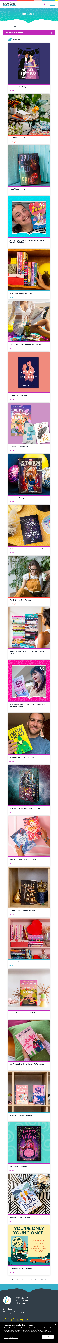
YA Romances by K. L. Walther (20, 1269)
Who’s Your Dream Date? (18, 962)
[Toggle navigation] (52, 4)
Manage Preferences (11, 1338)
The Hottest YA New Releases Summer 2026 (25, 344)
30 (35, 1279)
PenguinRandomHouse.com (11, 1313)
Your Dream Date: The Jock (19, 1217)
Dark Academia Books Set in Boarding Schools (26, 549)
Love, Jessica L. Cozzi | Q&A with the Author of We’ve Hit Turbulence (26, 241)
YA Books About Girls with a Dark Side (23, 911)
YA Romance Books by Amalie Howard (23, 87)
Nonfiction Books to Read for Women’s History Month (26, 652)
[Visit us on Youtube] (27, 1319)
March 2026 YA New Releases (20, 600)
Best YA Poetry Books (17, 189)
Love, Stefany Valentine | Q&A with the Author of (27, 705)
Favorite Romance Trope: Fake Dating (23, 1013)
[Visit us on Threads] (21, 1319)
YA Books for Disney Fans (18, 498)
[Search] (45, 4)
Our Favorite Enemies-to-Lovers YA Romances (26, 1064)
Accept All (47, 1337)
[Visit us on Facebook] (8, 1319)
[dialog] (29, 1332)
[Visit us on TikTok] (12, 1319)
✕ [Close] (55, 1324)
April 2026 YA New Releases (19, 138)
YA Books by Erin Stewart (18, 447)
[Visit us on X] (17, 1319)
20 (32, 1279)
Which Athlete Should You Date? (21, 1115)
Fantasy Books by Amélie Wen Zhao (22, 860)
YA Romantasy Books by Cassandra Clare (24, 808)
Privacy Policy (30, 1331)
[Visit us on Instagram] (4, 1319)
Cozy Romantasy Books (18, 1166)
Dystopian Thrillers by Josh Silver (21, 757)
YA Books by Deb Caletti (18, 395)
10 (28, 1279)
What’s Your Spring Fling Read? (21, 293)
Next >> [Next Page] (43, 1279)
